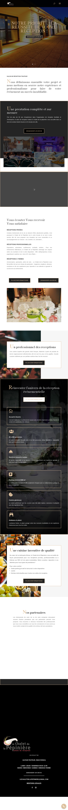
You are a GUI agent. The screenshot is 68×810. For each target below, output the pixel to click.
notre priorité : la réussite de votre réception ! (34, 27)
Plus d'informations (19, 293)
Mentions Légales (34, 796)
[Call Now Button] (63, 806)
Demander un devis (34, 37)
